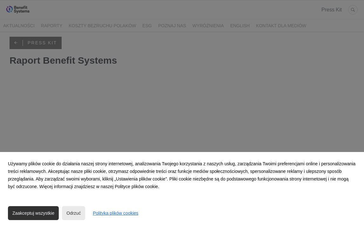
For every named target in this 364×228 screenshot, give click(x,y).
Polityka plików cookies (115, 213)
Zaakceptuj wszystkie (33, 213)
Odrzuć (73, 213)
